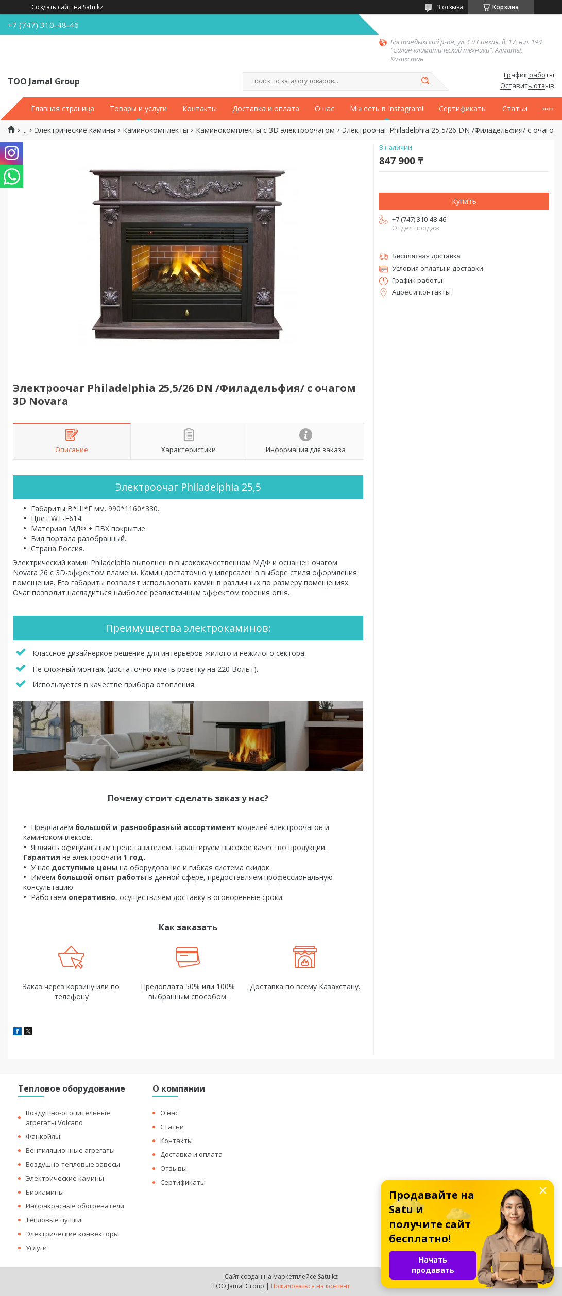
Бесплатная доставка (426, 256)
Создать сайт (51, 7)
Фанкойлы (43, 1136)
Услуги (36, 1247)
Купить (464, 201)
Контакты (199, 108)
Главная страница (62, 108)
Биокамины (45, 1192)
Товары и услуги (138, 108)
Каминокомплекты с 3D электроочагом (265, 130)
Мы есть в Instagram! (386, 108)
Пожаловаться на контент (310, 1286)
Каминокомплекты (155, 130)
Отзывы (173, 1168)
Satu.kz (328, 1276)
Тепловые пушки (53, 1219)
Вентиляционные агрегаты (70, 1150)
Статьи (514, 108)
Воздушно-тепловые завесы (73, 1164)
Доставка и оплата (265, 108)
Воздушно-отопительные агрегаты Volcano (68, 1117)
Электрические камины (75, 130)
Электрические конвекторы (72, 1233)
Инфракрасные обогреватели (75, 1206)
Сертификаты (463, 108)
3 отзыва (450, 7)
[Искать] (425, 81)
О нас (324, 108)
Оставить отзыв (527, 86)
